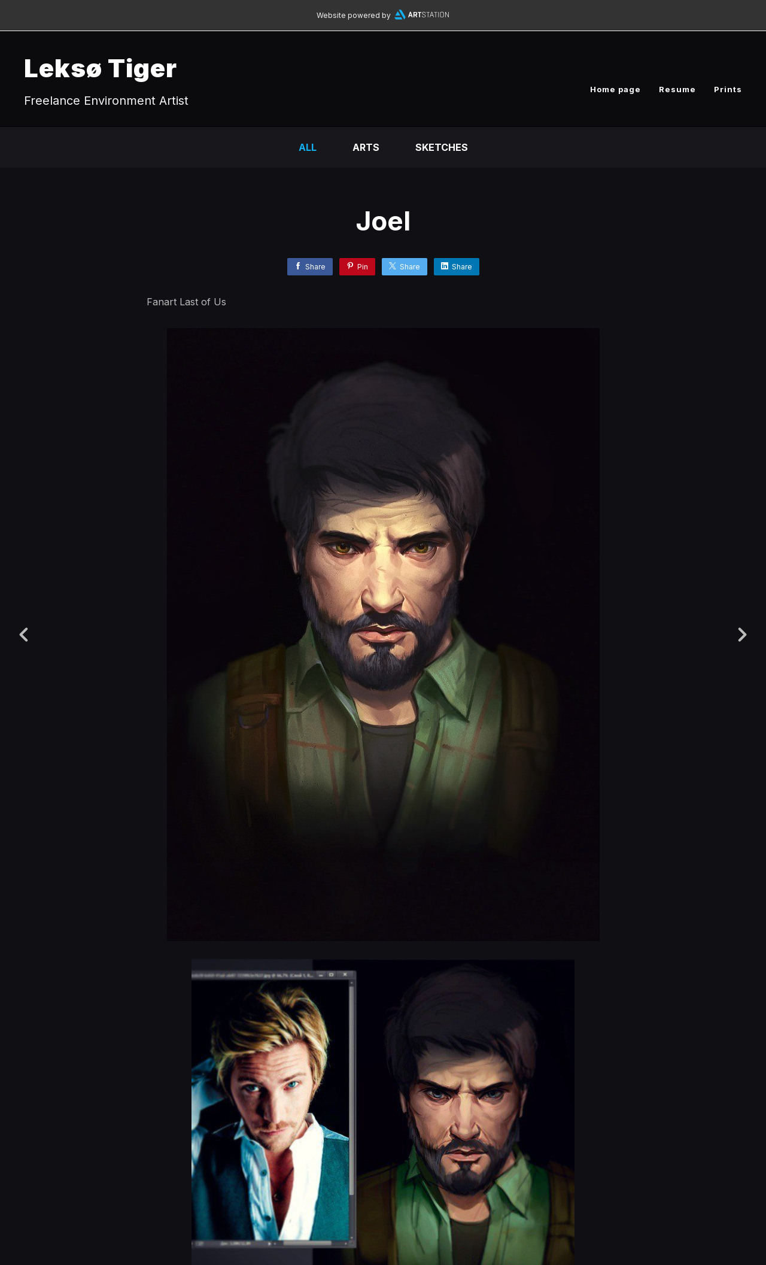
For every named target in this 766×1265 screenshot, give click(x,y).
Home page (615, 89)
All (308, 147)
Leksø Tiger (100, 68)
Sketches (441, 147)
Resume (677, 89)
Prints (728, 89)
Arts (365, 147)
